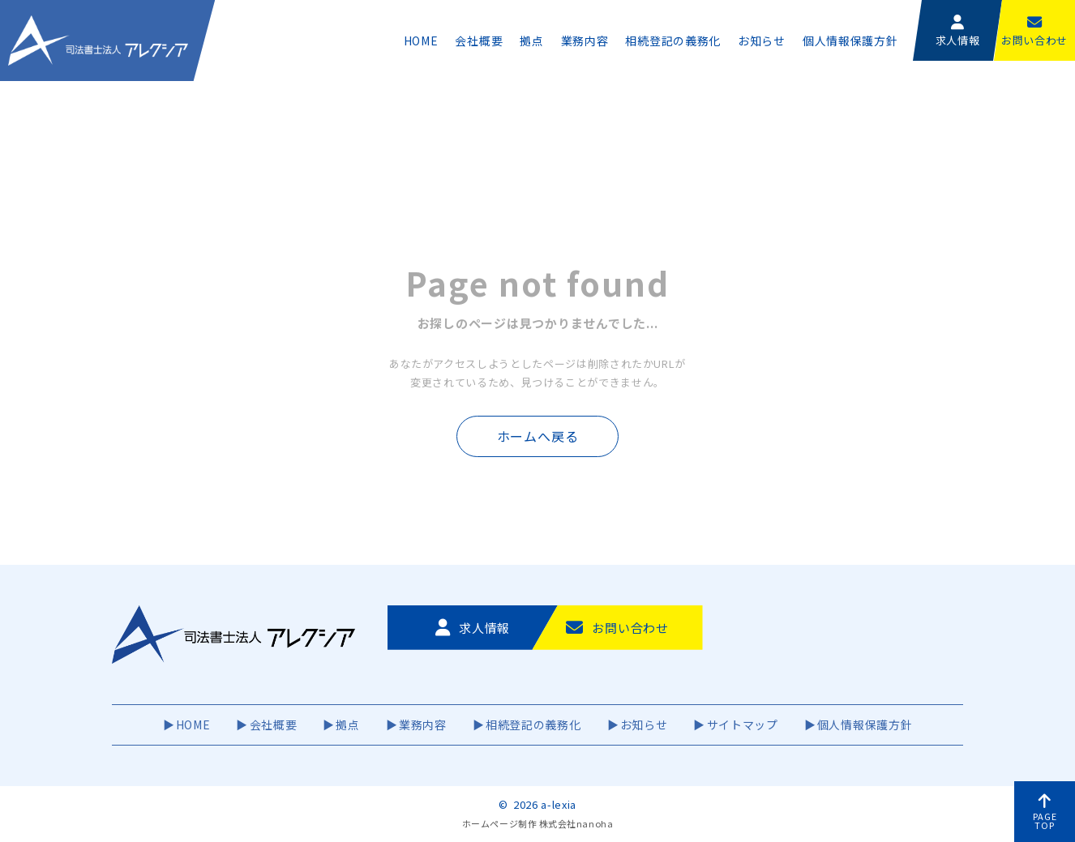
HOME (421, 40)
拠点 (531, 40)
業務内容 (585, 40)
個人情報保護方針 (850, 40)
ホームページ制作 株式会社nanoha (537, 823)
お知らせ (762, 40)
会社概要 (479, 40)
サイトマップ (742, 724)
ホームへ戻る (538, 436)
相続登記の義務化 (673, 40)
